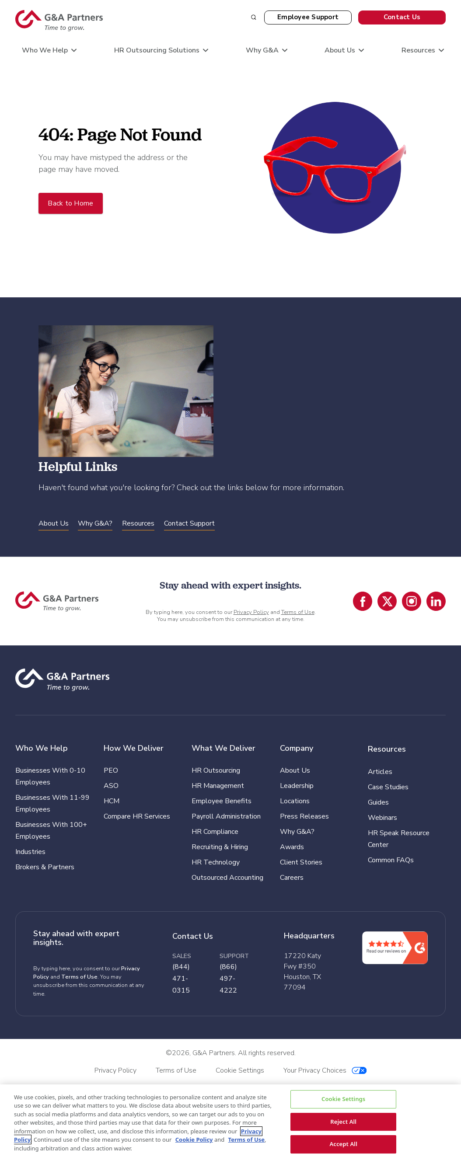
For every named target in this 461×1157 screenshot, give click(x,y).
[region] (230, 1120)
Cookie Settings (343, 1099)
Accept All (343, 1144)
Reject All (343, 1121)
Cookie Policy (194, 1139)
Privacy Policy (251, 612)
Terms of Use (297, 612)
